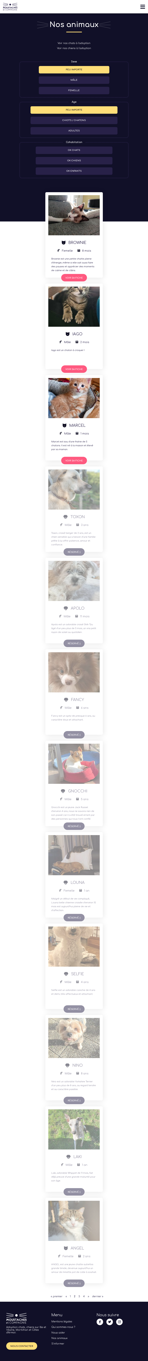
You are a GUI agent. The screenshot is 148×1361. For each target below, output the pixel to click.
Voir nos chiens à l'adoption (74, 48)
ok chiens (74, 160)
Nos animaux (59, 1338)
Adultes (74, 130)
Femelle (74, 90)
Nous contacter (21, 1346)
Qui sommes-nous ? (63, 1327)
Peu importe (74, 69)
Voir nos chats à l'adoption (74, 43)
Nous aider (58, 1332)
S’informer (57, 1343)
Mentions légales (61, 1321)
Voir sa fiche (74, 278)
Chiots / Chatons (74, 120)
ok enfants (74, 171)
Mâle (74, 80)
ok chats (74, 150)
